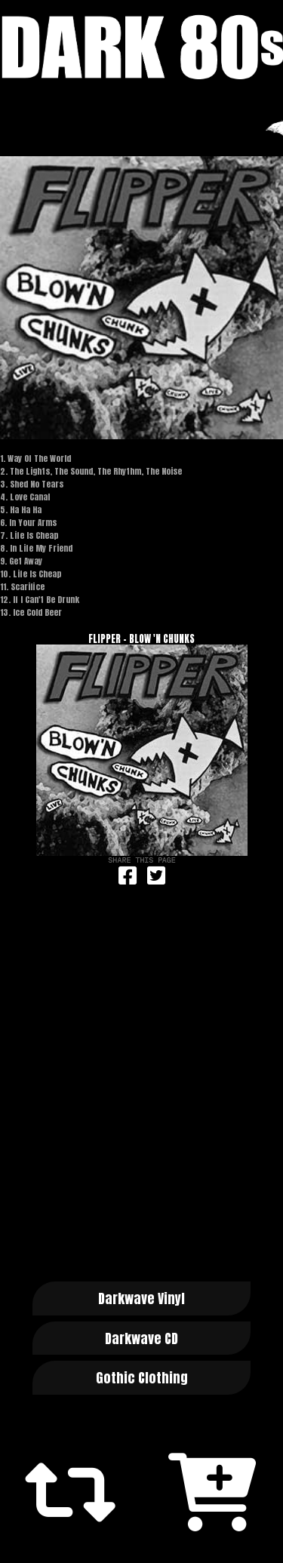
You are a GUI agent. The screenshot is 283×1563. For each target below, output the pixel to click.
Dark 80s (141, 47)
